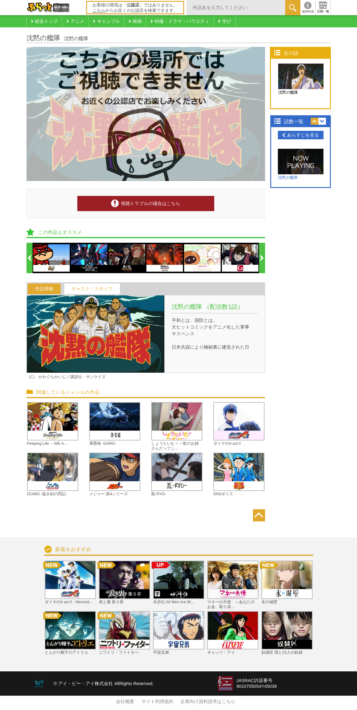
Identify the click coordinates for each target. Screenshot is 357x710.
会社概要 (125, 701)
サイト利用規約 (157, 701)
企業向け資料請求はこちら (207, 701)
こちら (99, 10)
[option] (51, 258)
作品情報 (44, 288)
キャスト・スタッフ (92, 288)
